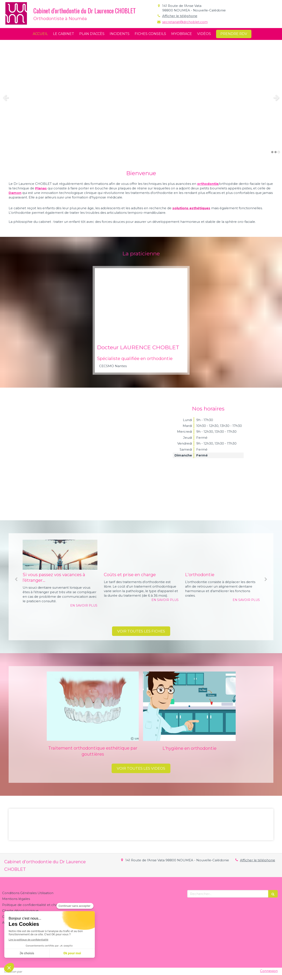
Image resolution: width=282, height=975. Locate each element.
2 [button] (275, 152)
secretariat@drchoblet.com (185, 22)
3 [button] (279, 152)
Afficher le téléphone (179, 16)
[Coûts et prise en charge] (141, 555)
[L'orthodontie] (222, 555)
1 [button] (272, 152)
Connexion (269, 971)
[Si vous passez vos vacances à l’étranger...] (60, 555)
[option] (141, 97)
